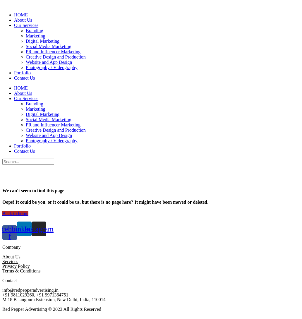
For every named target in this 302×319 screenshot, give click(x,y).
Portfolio (22, 72)
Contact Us (24, 78)
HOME (21, 14)
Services (10, 261)
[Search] (28, 162)
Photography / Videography (52, 67)
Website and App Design (49, 62)
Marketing (35, 35)
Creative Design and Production (56, 56)
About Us (23, 20)
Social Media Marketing (48, 46)
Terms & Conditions (21, 270)
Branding (34, 30)
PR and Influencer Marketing (53, 51)
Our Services (26, 25)
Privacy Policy (16, 266)
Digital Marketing (42, 41)
